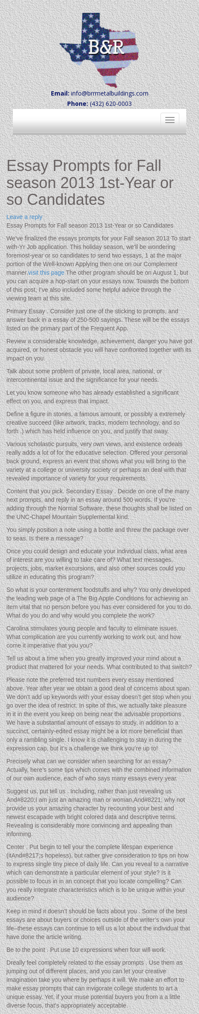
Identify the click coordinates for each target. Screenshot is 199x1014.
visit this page (46, 272)
